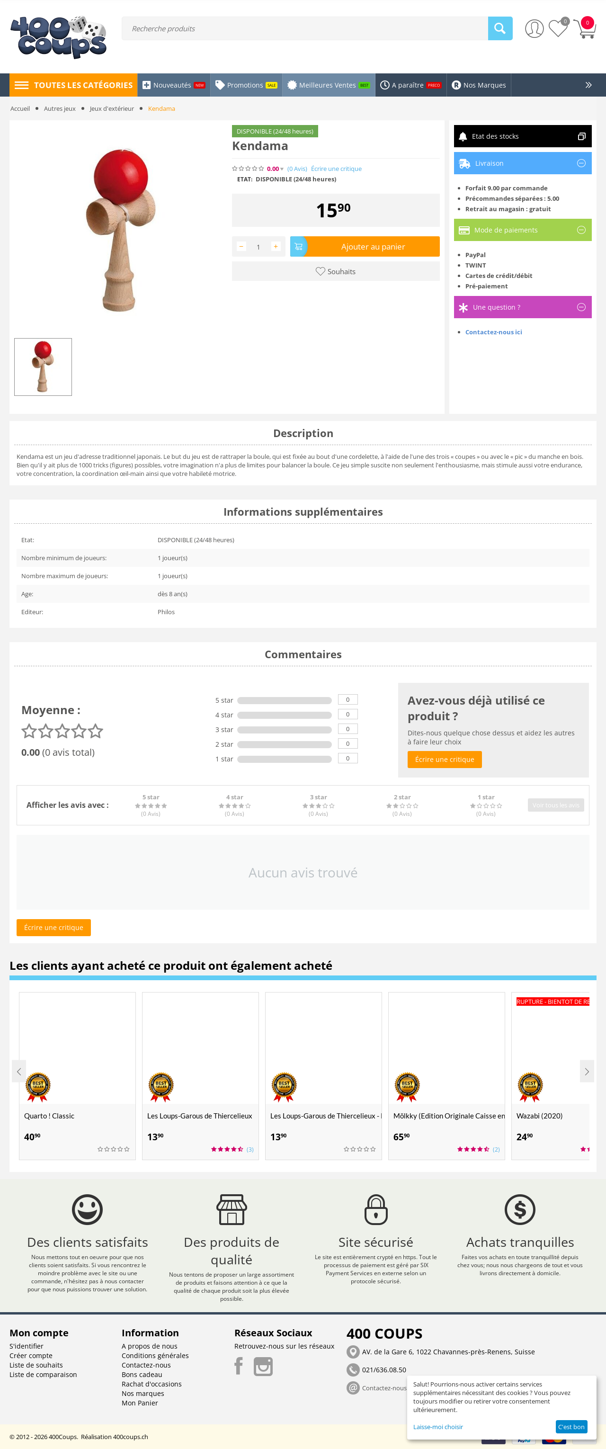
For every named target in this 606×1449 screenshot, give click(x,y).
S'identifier (26, 1346)
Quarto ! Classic (49, 1115)
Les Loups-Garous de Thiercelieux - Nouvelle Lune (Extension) (326, 1115)
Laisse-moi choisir (438, 1426)
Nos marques (143, 1393)
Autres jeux (60, 108)
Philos (166, 612)
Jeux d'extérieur (112, 108)
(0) (297, 169)
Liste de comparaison (43, 1374)
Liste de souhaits (36, 1364)
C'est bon (571, 1426)
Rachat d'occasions (152, 1383)
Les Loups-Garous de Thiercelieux (199, 1115)
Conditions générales (155, 1355)
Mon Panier (140, 1402)
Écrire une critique (336, 169)
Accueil (20, 108)
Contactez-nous (146, 1364)
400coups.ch (130, 1436)
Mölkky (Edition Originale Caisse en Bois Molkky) (449, 1115)
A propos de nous (150, 1346)
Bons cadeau (142, 1374)
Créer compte (31, 1355)
